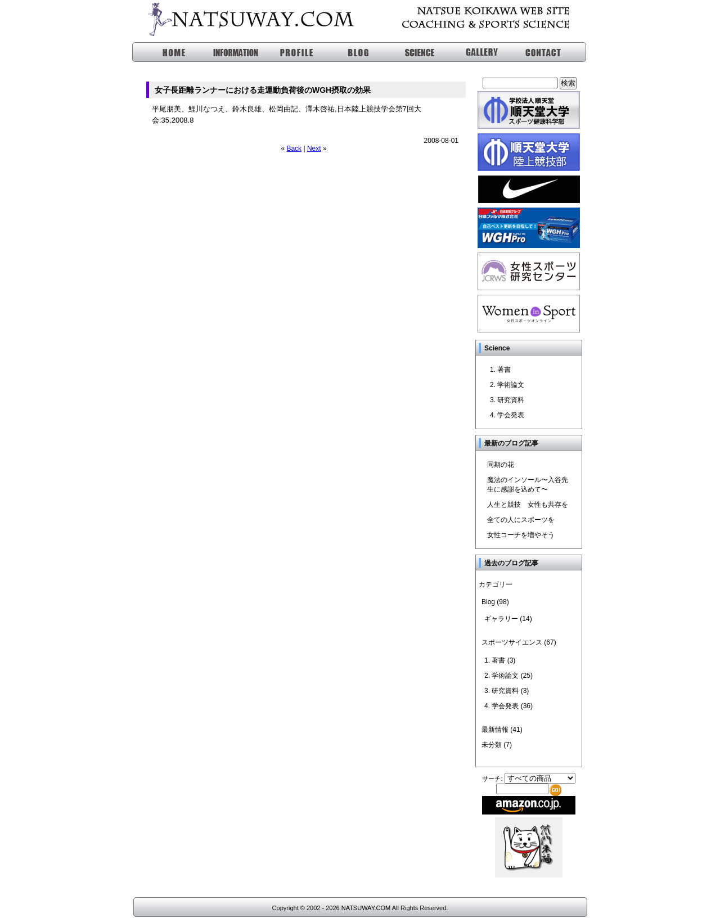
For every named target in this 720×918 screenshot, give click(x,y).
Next (314, 148)
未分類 (492, 745)
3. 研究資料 (507, 400)
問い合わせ (538, 52)
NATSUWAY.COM (366, 907)
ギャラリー (475, 52)
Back (294, 148)
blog (351, 52)
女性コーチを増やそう (521, 535)
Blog (488, 602)
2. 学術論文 (507, 385)
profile (288, 52)
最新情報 (495, 730)
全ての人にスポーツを (521, 520)
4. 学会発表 (507, 415)
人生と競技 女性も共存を (527, 504)
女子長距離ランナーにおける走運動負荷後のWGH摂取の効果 (263, 90)
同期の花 (500, 465)
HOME (163, 52)
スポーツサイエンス (413, 52)
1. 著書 (500, 370)
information (226, 52)
